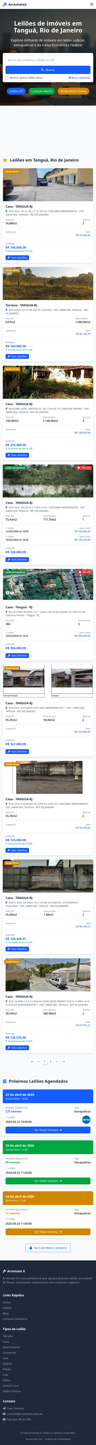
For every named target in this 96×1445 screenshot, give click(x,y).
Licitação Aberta (41, 91)
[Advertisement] (48, 131)
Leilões (7, 1308)
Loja (5, 1375)
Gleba (6, 1380)
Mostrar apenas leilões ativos (26, 77)
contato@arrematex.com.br (25, 1414)
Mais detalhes (17, 257)
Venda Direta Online (73, 91)
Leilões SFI (16, 91)
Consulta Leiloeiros (15, 1319)
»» (63, 1061)
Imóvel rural (11, 1386)
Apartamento (11, 1347)
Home (7, 1302)
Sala (5, 1358)
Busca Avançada (79, 77)
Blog (6, 1313)
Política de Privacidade (58, 1439)
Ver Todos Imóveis (48, 1130)
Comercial (9, 1353)
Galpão (7, 1364)
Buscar (48, 70)
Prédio (7, 1369)
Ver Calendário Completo (48, 1248)
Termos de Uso (33, 1439)
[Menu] (91, 4)
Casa (6, 1342)
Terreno (8, 1336)
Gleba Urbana (12, 1391)
